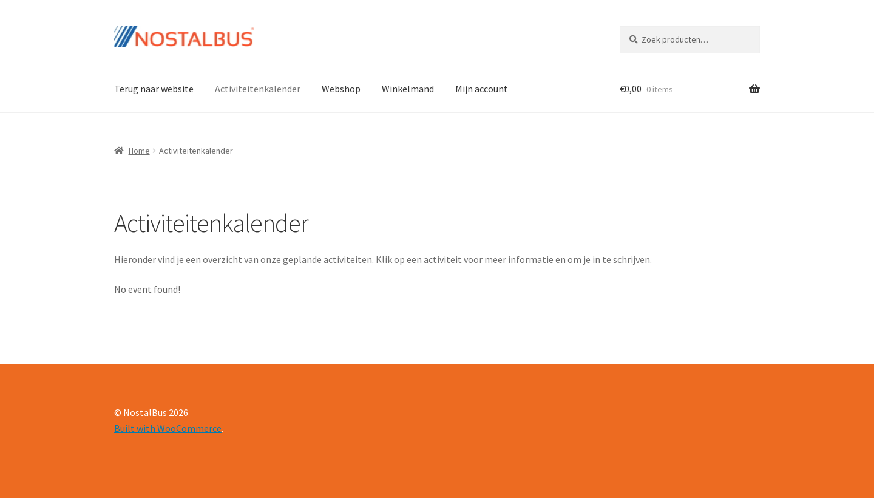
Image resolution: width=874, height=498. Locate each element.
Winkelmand (408, 89)
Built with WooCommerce (168, 428)
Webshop (341, 89)
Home (139, 150)
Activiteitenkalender (257, 89)
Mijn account (481, 89)
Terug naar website (154, 89)
